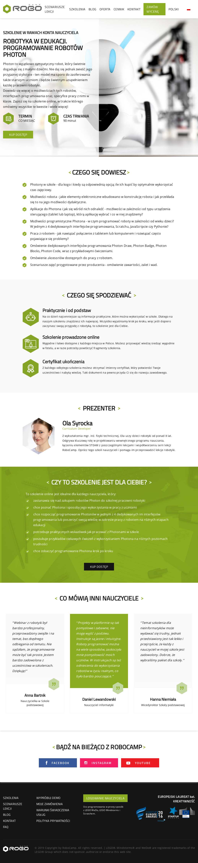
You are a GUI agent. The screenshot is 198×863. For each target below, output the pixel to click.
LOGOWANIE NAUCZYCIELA (105, 798)
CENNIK (119, 9)
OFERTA (105, 9)
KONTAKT (134, 9)
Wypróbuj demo (48, 798)
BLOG (92, 9)
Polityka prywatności (53, 820)
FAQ (5, 827)
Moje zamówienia (49, 804)
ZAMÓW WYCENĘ (153, 9)
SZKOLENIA (77, 9)
